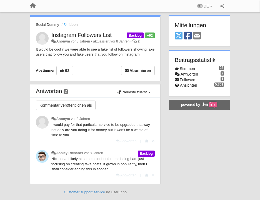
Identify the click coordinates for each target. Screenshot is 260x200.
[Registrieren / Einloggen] (222, 6)
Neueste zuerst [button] (134, 92)
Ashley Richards (69, 153)
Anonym (63, 41)
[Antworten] (126, 141)
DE (205, 6)
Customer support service (84, 192)
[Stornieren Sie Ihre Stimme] (153, 141)
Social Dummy (47, 24)
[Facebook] (188, 36)
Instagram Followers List (81, 35)
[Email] (197, 36)
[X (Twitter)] (178, 36)
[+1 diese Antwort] (146, 141)
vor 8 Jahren (80, 119)
